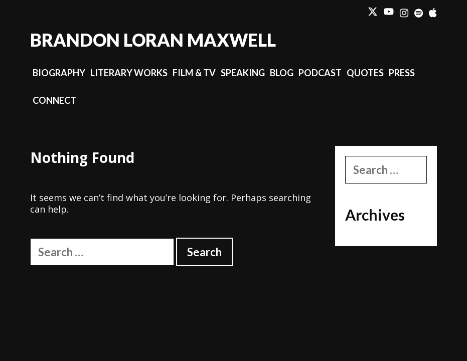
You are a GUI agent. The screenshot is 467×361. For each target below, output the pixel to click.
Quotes (365, 72)
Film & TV (194, 72)
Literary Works (129, 72)
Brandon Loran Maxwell (153, 39)
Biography (59, 72)
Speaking (243, 72)
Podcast (320, 72)
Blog (281, 72)
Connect (54, 100)
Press (402, 72)
